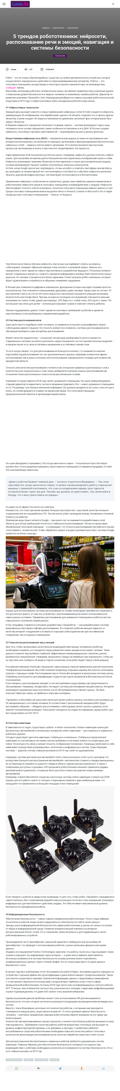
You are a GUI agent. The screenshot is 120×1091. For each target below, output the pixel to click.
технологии (60, 56)
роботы (29, 1060)
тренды (55, 1060)
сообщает (11, 87)
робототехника (14, 1060)
